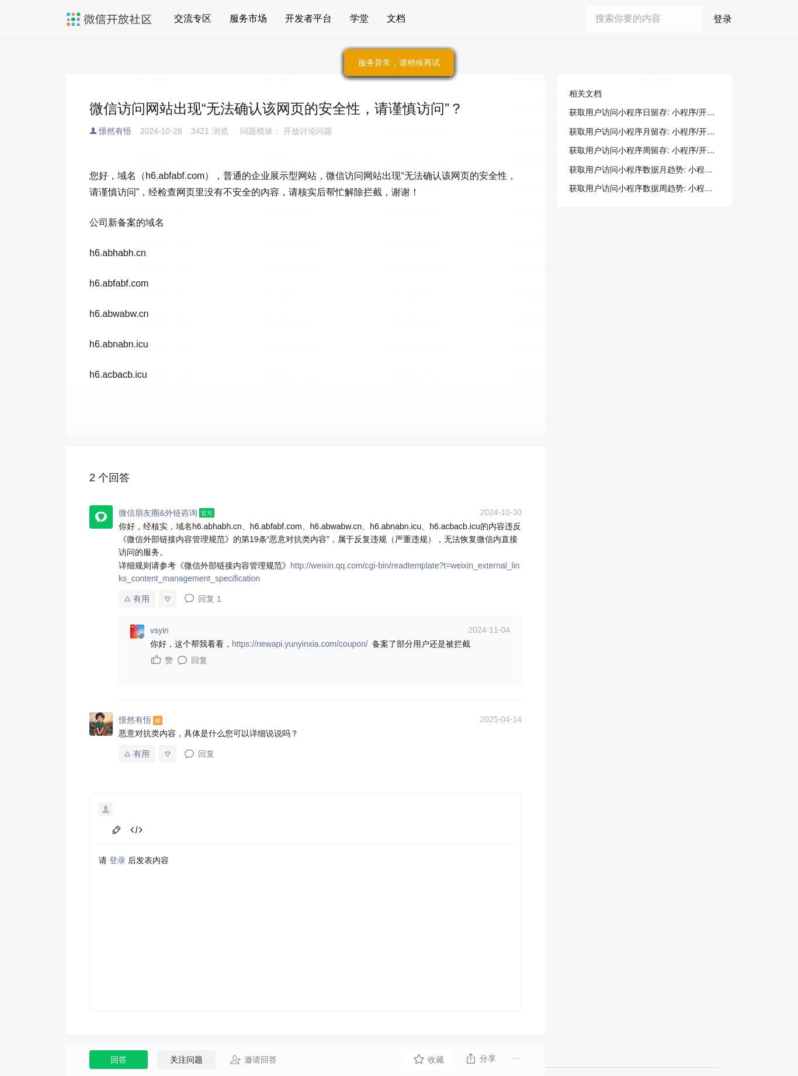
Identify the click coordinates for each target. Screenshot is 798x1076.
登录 (722, 19)
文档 (396, 18)
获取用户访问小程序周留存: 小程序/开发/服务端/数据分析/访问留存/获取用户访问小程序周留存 (644, 150)
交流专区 (192, 18)
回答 (118, 1059)
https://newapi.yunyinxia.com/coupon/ (300, 644)
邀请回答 (253, 1059)
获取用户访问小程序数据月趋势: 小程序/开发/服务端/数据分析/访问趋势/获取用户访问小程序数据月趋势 (644, 169)
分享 (480, 1058)
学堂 (359, 18)
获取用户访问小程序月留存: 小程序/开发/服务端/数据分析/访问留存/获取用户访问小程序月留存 (644, 131)
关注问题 (186, 1059)
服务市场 (248, 18)
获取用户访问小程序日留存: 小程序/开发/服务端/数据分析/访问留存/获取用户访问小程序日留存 (644, 112)
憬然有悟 (115, 131)
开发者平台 (308, 18)
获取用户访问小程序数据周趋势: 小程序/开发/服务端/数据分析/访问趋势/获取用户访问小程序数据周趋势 (644, 188)
